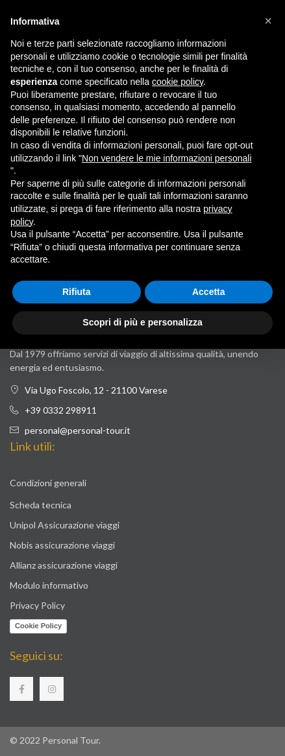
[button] (268, 20)
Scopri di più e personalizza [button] (142, 322)
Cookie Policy (38, 626)
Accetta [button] (208, 292)
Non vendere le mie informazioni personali (166, 158)
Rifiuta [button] (76, 292)
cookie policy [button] (177, 82)
